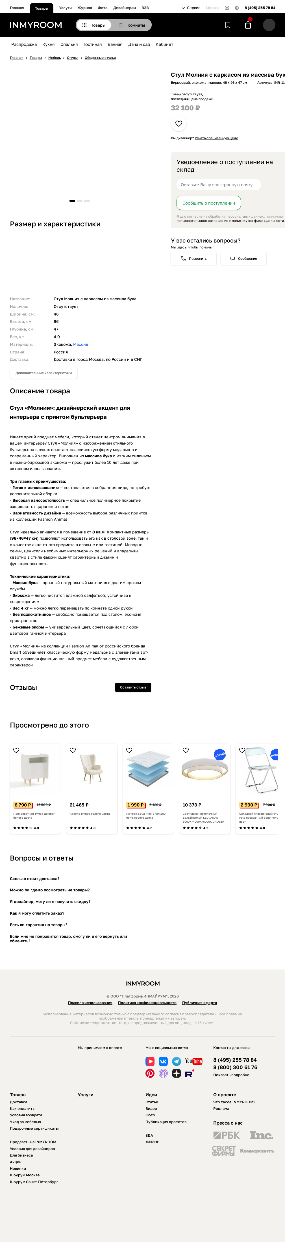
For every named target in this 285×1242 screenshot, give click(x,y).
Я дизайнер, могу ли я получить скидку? (50, 901)
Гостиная (93, 44)
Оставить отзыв (133, 687)
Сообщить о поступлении (208, 202)
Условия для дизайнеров (32, 1148)
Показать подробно (231, 1074)
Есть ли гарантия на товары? (38, 924)
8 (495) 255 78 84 (260, 8)
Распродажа (24, 44)
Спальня (69, 44)
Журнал (84, 7)
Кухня (48, 44)
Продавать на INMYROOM (33, 1142)
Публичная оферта (199, 1002)
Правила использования (90, 1002)
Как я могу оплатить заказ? (37, 913)
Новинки (18, 1168)
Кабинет (164, 44)
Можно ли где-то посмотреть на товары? (50, 889)
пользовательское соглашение (202, 220)
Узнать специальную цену (216, 138)
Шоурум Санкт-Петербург (34, 1181)
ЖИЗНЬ (152, 1142)
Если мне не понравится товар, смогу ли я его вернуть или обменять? (68, 938)
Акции (15, 1162)
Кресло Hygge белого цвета (90, 813)
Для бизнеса (21, 1155)
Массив (80, 344)
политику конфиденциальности (258, 220)
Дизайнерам (124, 7)
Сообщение (247, 258)
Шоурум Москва (25, 1175)
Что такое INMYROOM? (234, 1102)
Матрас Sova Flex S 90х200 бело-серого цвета (146, 815)
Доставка (18, 1102)
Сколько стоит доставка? (34, 878)
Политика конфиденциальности (147, 1002)
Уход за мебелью (25, 1121)
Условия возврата (26, 1115)
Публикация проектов (165, 1121)
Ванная (115, 44)
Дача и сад (139, 44)
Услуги (65, 7)
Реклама (221, 1108)
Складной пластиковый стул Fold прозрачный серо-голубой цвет (261, 817)
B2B (145, 7)
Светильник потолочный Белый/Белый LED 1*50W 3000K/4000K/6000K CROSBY (204, 817)
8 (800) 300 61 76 (235, 1067)
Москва (212, 8)
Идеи (151, 1094)
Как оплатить (22, 1108)
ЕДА (149, 1135)
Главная (17, 7)
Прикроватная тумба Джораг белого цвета (34, 815)
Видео (151, 1108)
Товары (41, 8)
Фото (103, 7)
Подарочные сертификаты (34, 1128)
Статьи (151, 1102)
